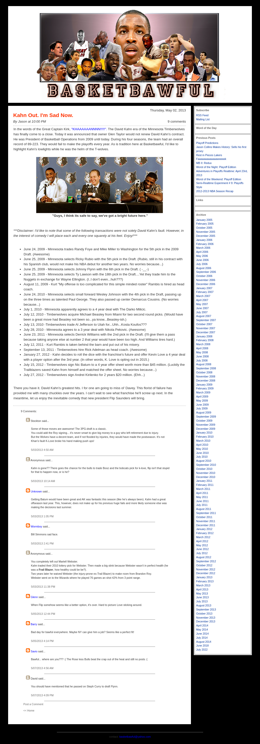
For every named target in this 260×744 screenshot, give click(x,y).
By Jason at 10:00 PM (29, 121)
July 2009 (202, 408)
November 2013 (205, 617)
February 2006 (205, 243)
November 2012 (205, 569)
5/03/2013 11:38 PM (43, 586)
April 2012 (202, 541)
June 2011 (202, 501)
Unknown (36, 491)
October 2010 (204, 468)
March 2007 (203, 295)
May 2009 (202, 400)
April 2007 (202, 300)
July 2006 (202, 264)
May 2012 (202, 545)
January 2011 (204, 480)
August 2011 (203, 508)
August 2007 (203, 316)
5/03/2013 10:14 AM (43, 481)
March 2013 (203, 585)
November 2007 (205, 328)
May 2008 (202, 352)
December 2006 (205, 284)
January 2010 (204, 432)
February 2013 (205, 581)
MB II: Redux (204, 162)
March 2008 (203, 344)
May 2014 (202, 629)
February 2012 (205, 533)
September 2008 (206, 368)
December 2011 (205, 525)
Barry (34, 624)
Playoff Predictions (207, 142)
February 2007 (205, 291)
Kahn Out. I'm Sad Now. (43, 115)
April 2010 (202, 444)
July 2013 (202, 601)
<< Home (28, 710)
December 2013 (205, 621)
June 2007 (202, 308)
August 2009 (203, 412)
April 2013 (202, 589)
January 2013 (204, 577)
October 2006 (204, 275)
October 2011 (204, 517)
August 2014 (203, 641)
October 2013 (204, 613)
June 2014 (202, 633)
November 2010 (205, 472)
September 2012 (206, 561)
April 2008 (202, 348)
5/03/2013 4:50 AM (42, 449)
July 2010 (202, 456)
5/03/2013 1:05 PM (42, 516)
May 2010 (202, 448)
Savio (34, 651)
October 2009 (204, 420)
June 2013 (202, 597)
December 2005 (205, 235)
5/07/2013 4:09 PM (42, 695)
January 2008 (204, 336)
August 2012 (203, 557)
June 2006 (202, 259)
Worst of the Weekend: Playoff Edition (218, 179)
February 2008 (205, 340)
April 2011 (202, 492)
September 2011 (206, 513)
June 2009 (202, 404)
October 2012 (204, 565)
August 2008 (203, 364)
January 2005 (204, 219)
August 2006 (203, 268)
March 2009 (203, 392)
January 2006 (204, 239)
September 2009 (206, 416)
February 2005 (205, 223)
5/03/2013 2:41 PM (42, 543)
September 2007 (206, 320)
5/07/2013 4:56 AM (42, 668)
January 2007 (204, 288)
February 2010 (205, 436)
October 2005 (204, 227)
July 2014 (202, 637)
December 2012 (205, 573)
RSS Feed (202, 115)
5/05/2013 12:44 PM (43, 613)
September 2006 (206, 271)
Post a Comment (33, 704)
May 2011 (202, 497)
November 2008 (205, 376)
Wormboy (36, 526)
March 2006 (203, 247)
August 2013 (203, 605)
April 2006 (202, 251)
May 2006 (202, 255)
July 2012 (202, 553)
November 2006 (205, 280)
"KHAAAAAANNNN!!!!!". (89, 129)
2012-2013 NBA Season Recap (215, 191)
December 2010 (205, 476)
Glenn (34, 597)
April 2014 (202, 625)
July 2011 (202, 504)
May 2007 (202, 304)
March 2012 (203, 537)
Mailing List (203, 119)
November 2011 (205, 521)
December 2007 (205, 332)
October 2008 (204, 372)
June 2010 (202, 452)
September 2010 (206, 464)
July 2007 (202, 312)
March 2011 (203, 488)
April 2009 (202, 396)
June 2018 (202, 645)
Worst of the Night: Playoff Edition (216, 167)
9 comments (177, 121)
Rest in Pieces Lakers (209, 155)
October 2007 (204, 324)
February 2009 (205, 388)
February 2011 (205, 484)
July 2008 (202, 360)
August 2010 (203, 460)
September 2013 (206, 609)
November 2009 (205, 424)
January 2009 (204, 384)
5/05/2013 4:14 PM (42, 640)
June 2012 (202, 549)
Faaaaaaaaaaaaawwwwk (211, 158)
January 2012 (204, 529)
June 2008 (202, 356)
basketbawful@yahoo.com (135, 736)
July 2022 (202, 649)
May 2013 (202, 593)
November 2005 (205, 231)
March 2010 (203, 440)
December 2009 (205, 428)
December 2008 (205, 380)
